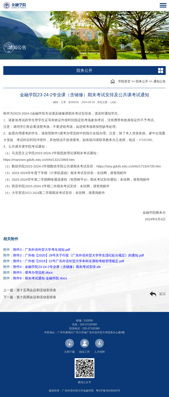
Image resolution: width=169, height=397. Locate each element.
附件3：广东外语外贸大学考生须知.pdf (41, 249)
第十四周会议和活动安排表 (36, 297)
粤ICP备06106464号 (108, 390)
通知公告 (159, 81)
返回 (158, 294)
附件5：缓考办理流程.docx (33, 272)
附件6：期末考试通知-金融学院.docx (40, 278)
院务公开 (142, 81)
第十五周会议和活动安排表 (36, 290)
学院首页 (124, 81)
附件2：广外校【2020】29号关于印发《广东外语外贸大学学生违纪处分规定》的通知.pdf (78, 255)
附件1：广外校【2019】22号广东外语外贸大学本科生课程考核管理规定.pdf (68, 261)
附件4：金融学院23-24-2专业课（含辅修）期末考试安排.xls (57, 267)
